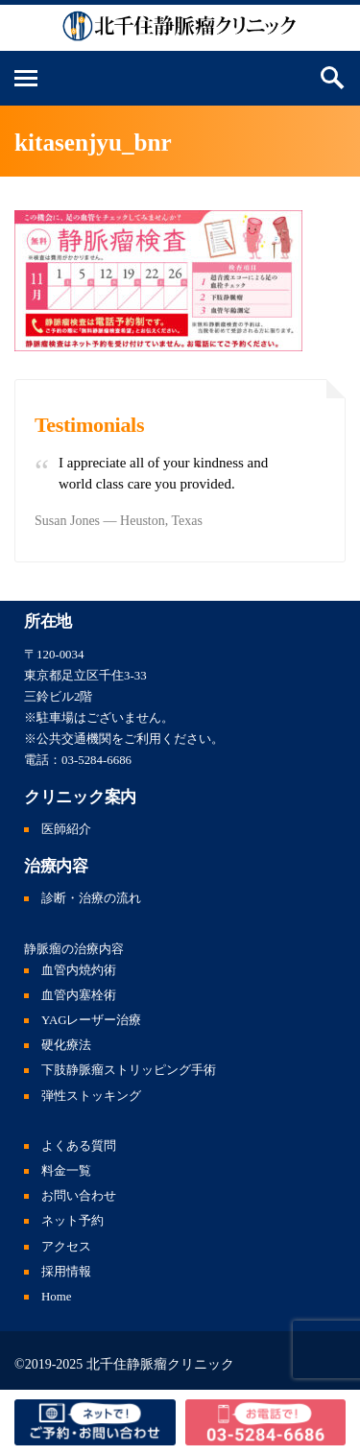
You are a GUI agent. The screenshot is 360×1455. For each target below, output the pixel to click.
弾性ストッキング (91, 1096)
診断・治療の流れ (91, 898)
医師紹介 (66, 829)
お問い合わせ (78, 1196)
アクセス (66, 1246)
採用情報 (66, 1271)
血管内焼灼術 (78, 970)
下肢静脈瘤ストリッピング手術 (128, 1070)
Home (56, 1296)
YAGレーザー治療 (91, 1020)
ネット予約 (72, 1221)
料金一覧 (66, 1171)
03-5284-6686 (96, 760)
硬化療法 (66, 1045)
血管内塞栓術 (78, 995)
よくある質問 (78, 1146)
